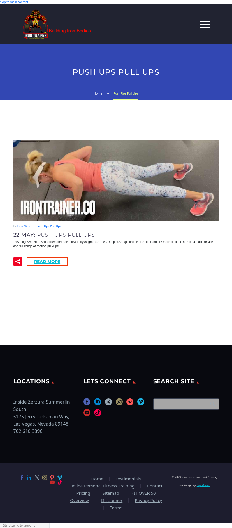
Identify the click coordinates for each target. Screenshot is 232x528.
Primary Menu (205, 24)
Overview (79, 500)
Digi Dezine (203, 485)
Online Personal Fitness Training (102, 486)
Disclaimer (111, 500)
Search (212, 403)
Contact (155, 486)
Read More (47, 261)
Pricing (83, 493)
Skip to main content (14, 2)
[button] (17, 261)
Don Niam (24, 226)
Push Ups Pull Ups (48, 226)
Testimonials (128, 479)
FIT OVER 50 (143, 493)
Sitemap (111, 493)
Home (97, 479)
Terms (116, 508)
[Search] (186, 404)
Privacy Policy (148, 500)
